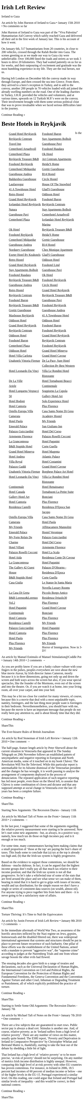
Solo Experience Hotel (55, 401)
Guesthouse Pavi (52, 143)
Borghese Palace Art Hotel (57, 471)
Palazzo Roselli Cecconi (56, 436)
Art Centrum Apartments (56, 159)
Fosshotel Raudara (53, 148)
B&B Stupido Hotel (20, 446)
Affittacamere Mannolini (56, 527)
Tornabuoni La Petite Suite (58, 491)
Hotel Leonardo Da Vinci (24, 370)
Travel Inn (15, 143)
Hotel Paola (16, 421)
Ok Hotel (47, 154)
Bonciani (47, 496)
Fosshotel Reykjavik (21, 164)
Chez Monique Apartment (57, 249)
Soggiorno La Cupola (54, 390)
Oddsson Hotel (51, 194)
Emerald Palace (18, 426)
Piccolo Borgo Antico (54, 592)
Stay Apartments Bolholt (56, 138)
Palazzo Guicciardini (21, 431)
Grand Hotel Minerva (54, 350)
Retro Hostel (16, 194)
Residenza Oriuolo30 (54, 597)
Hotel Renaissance (53, 486)
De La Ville (15, 380)
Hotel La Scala (51, 552)
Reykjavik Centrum (20, 138)
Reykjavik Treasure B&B (24, 159)
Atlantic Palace (51, 456)
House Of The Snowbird (56, 184)
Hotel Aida (15, 557)
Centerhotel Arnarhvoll (22, 148)
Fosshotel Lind (51, 265)
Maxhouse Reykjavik (21, 315)
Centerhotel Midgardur (22, 169)
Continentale (49, 385)
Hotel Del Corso (51, 431)
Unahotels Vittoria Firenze (24, 360)
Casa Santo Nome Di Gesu (58, 411)
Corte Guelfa (49, 446)
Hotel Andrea (17, 456)
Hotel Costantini (51, 461)
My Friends (49, 421)
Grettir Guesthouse (53, 169)
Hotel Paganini (51, 441)
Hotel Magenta (51, 451)
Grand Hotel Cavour (54, 355)
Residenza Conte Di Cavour (58, 557)
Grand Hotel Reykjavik (22, 133)
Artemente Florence (20, 436)
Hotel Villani (16, 547)
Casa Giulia (16, 582)
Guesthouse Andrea (20, 174)
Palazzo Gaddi (17, 466)
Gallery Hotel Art (52, 396)
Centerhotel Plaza (19, 154)
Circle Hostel (50, 179)
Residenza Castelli (20, 507)
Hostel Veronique (52, 532)
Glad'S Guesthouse (53, 189)
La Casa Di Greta (19, 592)
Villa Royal (15, 461)
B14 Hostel (48, 174)
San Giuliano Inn (52, 426)
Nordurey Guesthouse (22, 249)
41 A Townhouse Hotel (22, 189)
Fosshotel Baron (51, 133)
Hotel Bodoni (17, 401)
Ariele (12, 385)
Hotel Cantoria (17, 406)
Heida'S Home (50, 164)
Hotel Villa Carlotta (20, 355)
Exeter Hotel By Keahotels (25, 254)
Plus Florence (50, 406)
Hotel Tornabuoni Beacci (56, 380)
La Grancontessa (19, 441)
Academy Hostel (52, 416)
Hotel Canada (17, 491)
